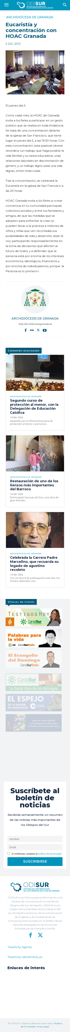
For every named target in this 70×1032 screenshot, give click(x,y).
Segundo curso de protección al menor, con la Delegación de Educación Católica (34, 406)
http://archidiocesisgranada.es (35, 324)
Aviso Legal (43, 1026)
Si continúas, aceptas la (34, 853)
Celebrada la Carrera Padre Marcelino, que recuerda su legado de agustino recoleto (34, 564)
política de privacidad (49, 853)
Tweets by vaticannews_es (24, 957)
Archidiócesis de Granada (29, 17)
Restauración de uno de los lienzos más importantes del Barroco (34, 485)
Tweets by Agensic (19, 947)
